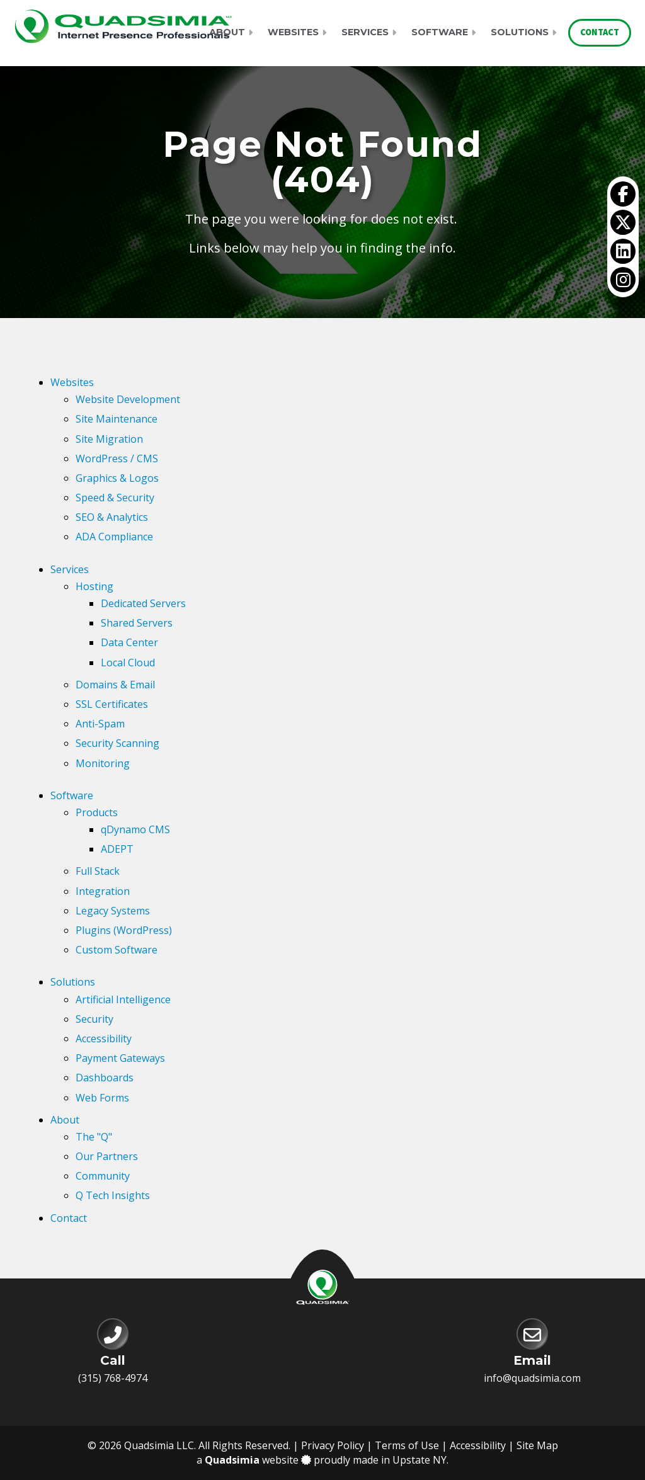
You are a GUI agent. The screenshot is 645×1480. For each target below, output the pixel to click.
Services (365, 32)
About (227, 32)
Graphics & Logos (117, 478)
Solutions (520, 32)
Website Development (128, 399)
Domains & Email (115, 685)
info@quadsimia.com (532, 1378)
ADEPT (117, 849)
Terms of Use (407, 1445)
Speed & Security (115, 497)
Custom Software (116, 950)
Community (103, 1176)
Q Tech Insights (113, 1195)
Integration (103, 891)
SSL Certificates (112, 704)
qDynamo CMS (135, 829)
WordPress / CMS (117, 458)
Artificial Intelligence (123, 999)
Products (97, 812)
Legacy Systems (113, 911)
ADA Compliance (114, 537)
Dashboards (105, 1077)
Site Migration (109, 439)
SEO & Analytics (112, 517)
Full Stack (98, 871)
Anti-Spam (100, 724)
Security (94, 1019)
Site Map (537, 1445)
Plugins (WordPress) (124, 930)
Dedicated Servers (143, 603)
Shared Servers (137, 623)
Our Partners (107, 1156)
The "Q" (94, 1137)
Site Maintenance (116, 419)
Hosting (94, 586)
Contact (599, 32)
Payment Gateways (120, 1058)
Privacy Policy (332, 1445)
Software (439, 32)
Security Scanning (117, 743)
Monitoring (103, 763)
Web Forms (102, 1098)
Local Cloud (128, 662)
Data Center (129, 642)
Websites (293, 32)
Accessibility (104, 1038)
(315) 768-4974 (112, 1378)
